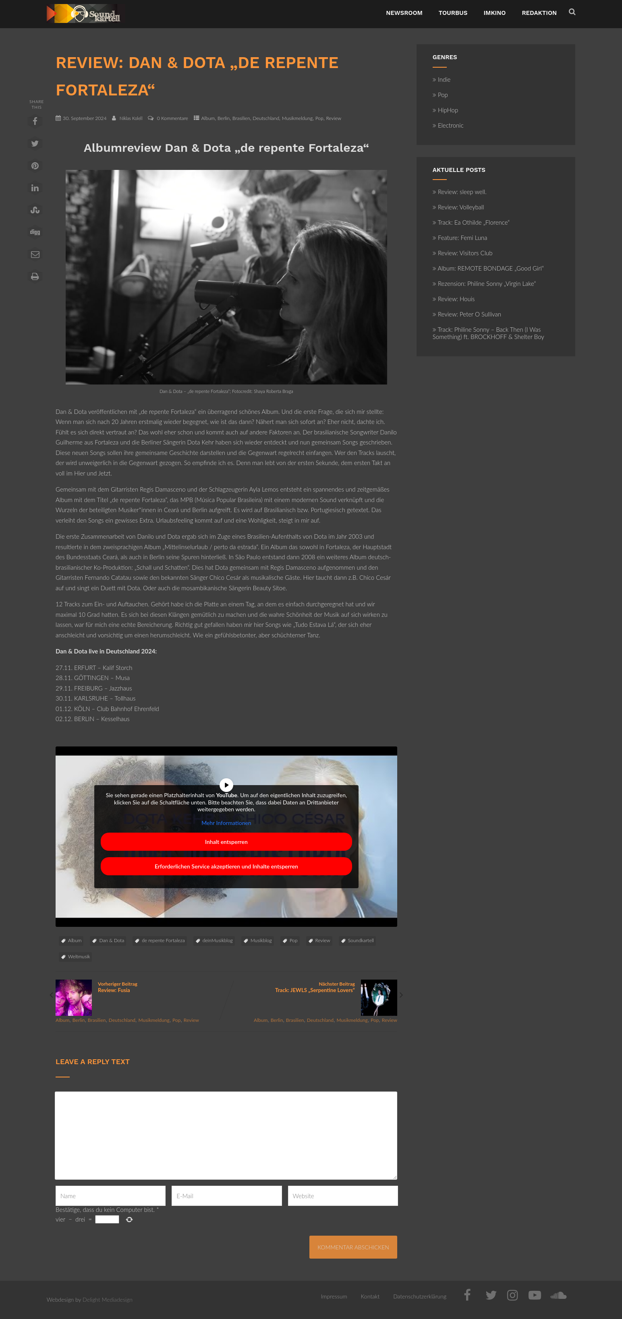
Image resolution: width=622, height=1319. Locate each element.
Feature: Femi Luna (460, 237)
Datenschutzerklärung (419, 1296)
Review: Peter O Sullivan (467, 314)
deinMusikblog (218, 940)
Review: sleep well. (460, 191)
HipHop (445, 110)
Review (333, 118)
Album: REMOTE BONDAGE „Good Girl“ (488, 268)
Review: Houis (454, 298)
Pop (319, 118)
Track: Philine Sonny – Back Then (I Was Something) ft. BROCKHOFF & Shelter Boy (488, 333)
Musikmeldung (297, 118)
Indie (442, 79)
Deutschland (266, 118)
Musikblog (261, 940)
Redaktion (539, 13)
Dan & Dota (111, 940)
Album (208, 118)
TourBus (453, 13)
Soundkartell (361, 940)
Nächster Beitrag (311, 987)
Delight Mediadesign (108, 1299)
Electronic (448, 125)
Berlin (224, 118)
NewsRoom (404, 13)
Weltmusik (79, 956)
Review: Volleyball (458, 207)
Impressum (334, 1296)
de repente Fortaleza (163, 940)
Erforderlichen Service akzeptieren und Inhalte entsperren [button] (226, 866)
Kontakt (370, 1296)
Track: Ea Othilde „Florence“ (471, 222)
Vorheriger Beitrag (141, 987)
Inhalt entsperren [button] (226, 841)
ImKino (494, 13)
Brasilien (241, 118)
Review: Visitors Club (463, 252)
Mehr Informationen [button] (226, 822)
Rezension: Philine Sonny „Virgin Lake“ (484, 283)
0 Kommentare (172, 118)
